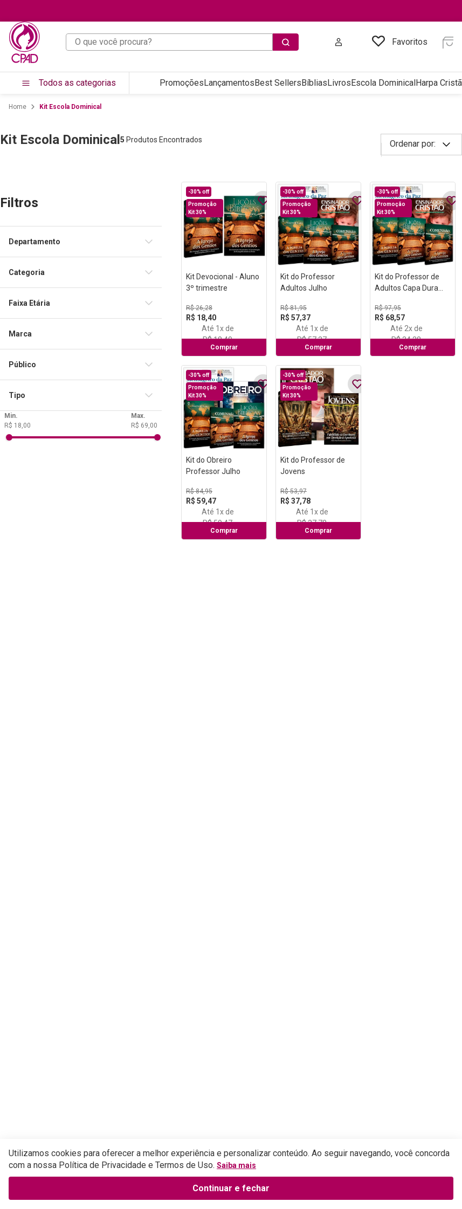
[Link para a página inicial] (17, 107)
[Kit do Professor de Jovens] (318, 452)
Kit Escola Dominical (70, 107)
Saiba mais (236, 1165)
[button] (85, 241)
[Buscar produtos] (286, 42)
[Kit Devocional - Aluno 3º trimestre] (224, 269)
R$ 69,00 (144, 749)
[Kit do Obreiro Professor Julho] (224, 452)
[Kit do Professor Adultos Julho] (318, 269)
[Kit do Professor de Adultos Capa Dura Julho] (413, 269)
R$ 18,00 (17, 749)
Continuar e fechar (231, 1188)
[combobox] (182, 42)
